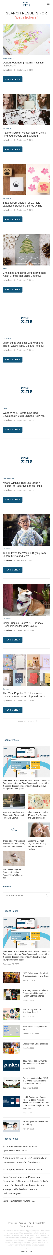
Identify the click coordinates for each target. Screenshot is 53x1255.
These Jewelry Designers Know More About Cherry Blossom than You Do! (14, 844)
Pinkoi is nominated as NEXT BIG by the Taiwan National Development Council (35, 1081)
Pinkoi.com (12, 1223)
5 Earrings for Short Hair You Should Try (35, 1123)
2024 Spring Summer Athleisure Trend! (32, 1010)
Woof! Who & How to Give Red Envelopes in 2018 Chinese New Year (24, 414)
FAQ (29, 1223)
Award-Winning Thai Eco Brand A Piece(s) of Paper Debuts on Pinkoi (22, 484)
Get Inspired (7, 128)
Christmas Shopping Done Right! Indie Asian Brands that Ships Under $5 (24, 274)
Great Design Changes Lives (35, 1044)
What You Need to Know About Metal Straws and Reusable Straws (13, 815)
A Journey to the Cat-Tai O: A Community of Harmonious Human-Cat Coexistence (35, 993)
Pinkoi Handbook (9, 58)
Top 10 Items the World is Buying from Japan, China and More (24, 554)
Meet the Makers (8, 479)
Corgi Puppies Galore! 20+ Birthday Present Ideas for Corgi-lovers (23, 624)
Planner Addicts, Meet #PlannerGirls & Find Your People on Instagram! (24, 134)
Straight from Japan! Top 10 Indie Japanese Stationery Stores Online (22, 204)
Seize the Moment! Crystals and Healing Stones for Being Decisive (37, 845)
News (5, 268)
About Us (22, 1223)
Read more (12, 79)
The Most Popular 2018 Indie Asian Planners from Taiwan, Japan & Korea (24, 695)
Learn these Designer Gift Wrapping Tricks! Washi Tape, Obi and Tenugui (23, 344)
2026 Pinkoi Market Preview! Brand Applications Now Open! (36, 974)
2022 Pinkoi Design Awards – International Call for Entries (35, 1062)
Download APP (39, 1223)
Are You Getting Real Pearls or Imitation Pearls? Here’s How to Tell (12, 873)
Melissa (9, 70)
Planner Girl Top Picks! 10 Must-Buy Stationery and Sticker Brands (38, 815)
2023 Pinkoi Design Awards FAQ (35, 1028)
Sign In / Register (26, 1226)
